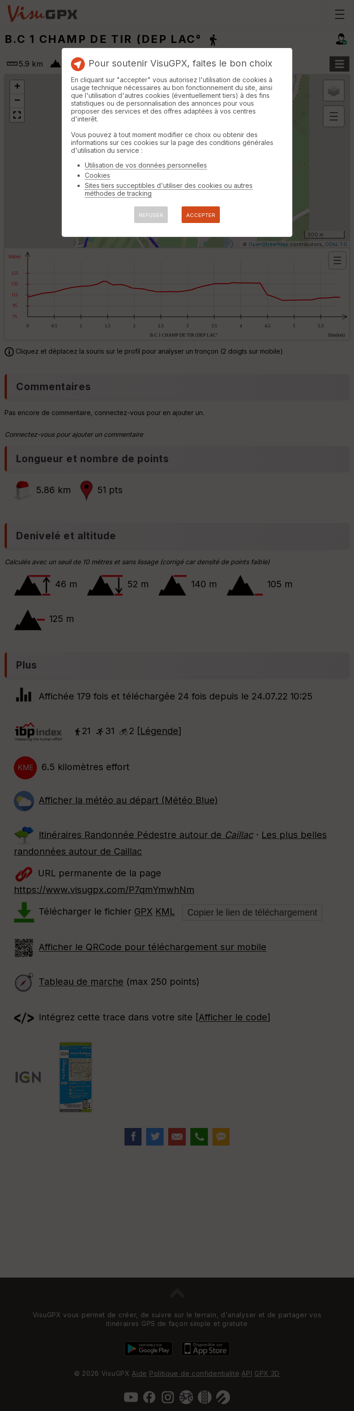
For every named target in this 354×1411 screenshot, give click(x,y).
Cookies (97, 175)
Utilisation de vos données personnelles (146, 165)
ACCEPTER (200, 215)
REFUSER (151, 215)
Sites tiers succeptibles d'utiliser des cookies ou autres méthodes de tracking (169, 189)
